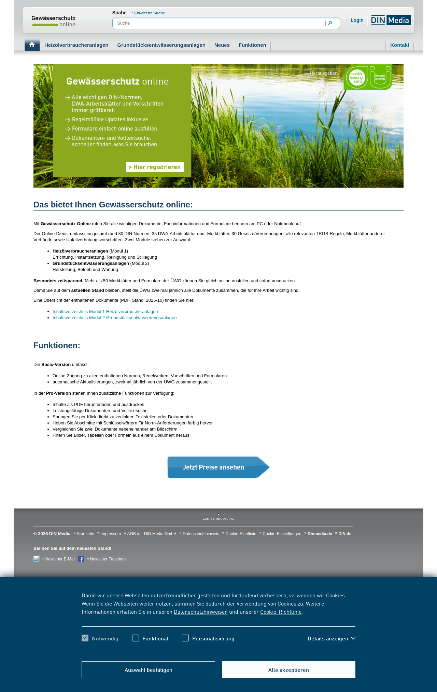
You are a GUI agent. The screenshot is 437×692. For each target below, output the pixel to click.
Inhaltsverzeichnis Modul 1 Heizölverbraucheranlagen (105, 311)
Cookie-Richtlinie (280, 611)
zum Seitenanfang (218, 518)
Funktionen (252, 45)
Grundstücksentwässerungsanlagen (161, 45)
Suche (119, 12)
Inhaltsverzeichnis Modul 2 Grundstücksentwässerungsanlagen (115, 317)
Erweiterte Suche (150, 13)
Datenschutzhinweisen (201, 611)
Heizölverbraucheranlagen (76, 45)
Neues (222, 45)
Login (357, 20)
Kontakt (399, 45)
